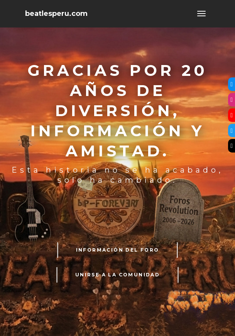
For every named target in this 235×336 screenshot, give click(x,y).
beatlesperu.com (56, 13)
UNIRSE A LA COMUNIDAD (117, 275)
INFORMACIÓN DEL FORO (117, 250)
